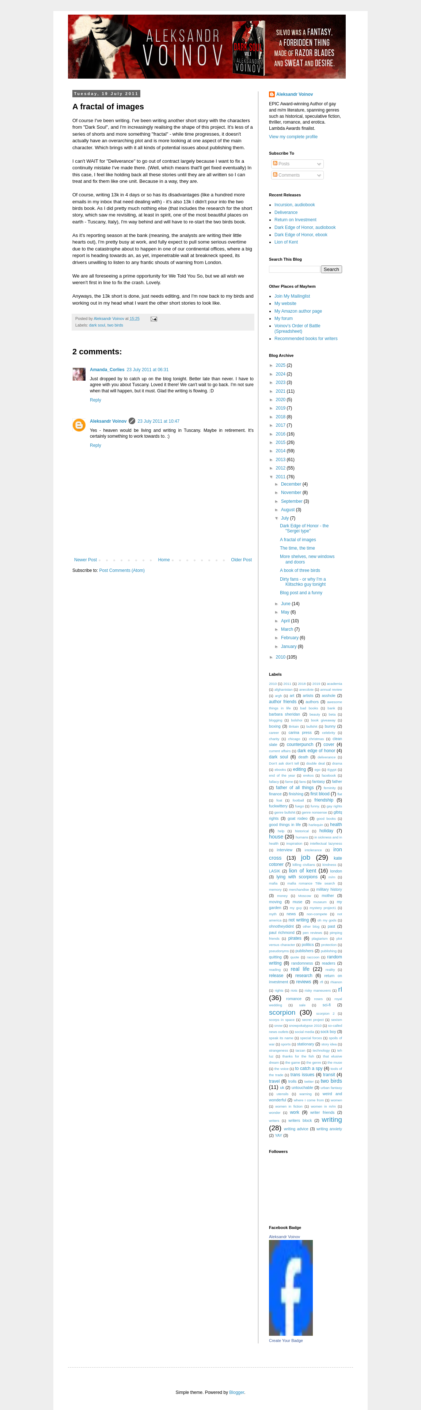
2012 (281, 468)
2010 (281, 657)
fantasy (318, 781)
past (331, 926)
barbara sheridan (284, 714)
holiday (326, 830)
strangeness (278, 1050)
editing (299, 769)
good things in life (285, 824)
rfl (321, 982)
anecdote (306, 689)
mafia (273, 883)
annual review (331, 689)
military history (329, 889)
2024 (281, 374)
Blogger (236, 1392)
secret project (312, 1020)
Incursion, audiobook (294, 204)
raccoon (313, 957)
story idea (329, 1044)
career (274, 733)
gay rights (334, 806)
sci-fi (327, 1005)
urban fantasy (331, 1088)
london (336, 871)
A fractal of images (298, 539)
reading (275, 970)
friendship (323, 800)
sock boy (328, 1031)
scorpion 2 (325, 1013)
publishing (329, 951)
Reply (95, 400)
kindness (329, 865)
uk (282, 1087)
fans (302, 782)
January (289, 646)
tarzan (301, 1050)
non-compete (317, 914)
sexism (336, 1020)
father (337, 781)
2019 (281, 408)
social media (304, 1032)
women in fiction (289, 1106)
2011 (281, 476)
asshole (328, 695)
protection (329, 945)
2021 (281, 391)
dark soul (97, 325)
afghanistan (283, 689)
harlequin (316, 825)
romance (293, 998)
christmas (316, 739)
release (276, 975)
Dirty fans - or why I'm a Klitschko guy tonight (303, 582)
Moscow (304, 896)
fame (289, 782)
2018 (281, 416)
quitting (275, 957)
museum (320, 902)
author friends (282, 701)
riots (294, 990)
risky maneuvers (318, 990)
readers (328, 963)
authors (312, 702)
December (292, 484)
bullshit (311, 726)
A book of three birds (300, 570)
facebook (329, 775)
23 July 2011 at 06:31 (148, 369)
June (286, 603)
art (292, 695)
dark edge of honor (316, 750)
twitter (309, 1081)
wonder (274, 1113)
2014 (281, 450)
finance (275, 794)
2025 (281, 365)
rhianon (336, 982)
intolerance (313, 850)
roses (318, 999)
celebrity (328, 733)
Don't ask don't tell (284, 763)
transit (329, 1074)
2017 (281, 425)
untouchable (302, 1087)
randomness (302, 963)
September (292, 501)
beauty (315, 714)
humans (302, 837)
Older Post (241, 559)
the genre (313, 1062)
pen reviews (312, 933)
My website (285, 303)
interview (285, 850)
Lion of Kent (286, 242)
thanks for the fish (298, 1056)
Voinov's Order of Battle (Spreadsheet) (297, 328)
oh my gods (327, 920)
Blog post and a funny (301, 592)
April (286, 620)
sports (286, 1044)
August (288, 509)
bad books (309, 708)
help (281, 831)
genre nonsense (314, 812)
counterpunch (300, 744)
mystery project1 (323, 908)
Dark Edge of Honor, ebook (300, 234)
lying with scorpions (297, 876)
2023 (281, 382)
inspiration (294, 843)
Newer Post (85, 559)
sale (302, 1005)
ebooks (280, 770)
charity (274, 739)
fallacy (274, 782)
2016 (281, 434)
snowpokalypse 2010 (305, 1025)
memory (275, 889)
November (292, 492)
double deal (315, 763)
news (291, 914)
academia (334, 684)
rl (340, 989)
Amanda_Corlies (107, 369)
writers (274, 1121)
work (294, 1112)
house (276, 837)
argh (278, 696)
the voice (281, 1069)
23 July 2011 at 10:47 (158, 421)
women (336, 1100)
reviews (303, 981)
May (286, 612)
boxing (275, 726)
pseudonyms (279, 951)
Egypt (332, 770)
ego (318, 770)
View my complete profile (293, 136)
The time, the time (297, 548)
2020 (281, 399)
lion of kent (302, 871)
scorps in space (282, 1020)
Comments (286, 175)
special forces (311, 1038)
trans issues (302, 1074)
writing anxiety (329, 1129)
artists (308, 695)
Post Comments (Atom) (122, 570)
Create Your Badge (286, 1340)
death (303, 757)
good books (325, 819)
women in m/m (323, 1106)
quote (294, 957)
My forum (283, 318)
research (303, 975)
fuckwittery (278, 806)
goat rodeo (297, 818)
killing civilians (303, 865)
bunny (330, 726)
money (282, 896)
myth (273, 914)
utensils (283, 1094)
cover (328, 744)
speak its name (281, 1038)
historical (302, 831)
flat (339, 794)
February (290, 637)
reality (330, 970)
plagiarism (320, 938)
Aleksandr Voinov (108, 421)
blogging (275, 720)
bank (331, 708)
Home (164, 559)
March (288, 629)
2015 (281, 442)
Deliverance (285, 212)
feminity (330, 788)
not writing (298, 920)
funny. (315, 806)
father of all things (295, 787)
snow (278, 1025)
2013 (281, 459)
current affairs (280, 751)
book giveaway (323, 720)
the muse (334, 1062)
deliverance (326, 757)
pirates (294, 938)
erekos (308, 775)
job (305, 857)
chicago (294, 739)
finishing (296, 794)
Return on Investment (295, 219)
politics (308, 944)
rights (279, 990)
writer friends (322, 1112)
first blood (319, 793)
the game (292, 1062)
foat (279, 800)
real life (300, 969)
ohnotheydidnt (281, 926)
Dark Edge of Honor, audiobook (304, 227)
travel (274, 1081)
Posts (281, 163)
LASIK (274, 871)
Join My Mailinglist (292, 296)
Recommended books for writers (306, 338)
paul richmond (282, 932)
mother (328, 895)
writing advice (296, 1129)
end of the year (282, 775)
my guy (296, 908)
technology (321, 1050)
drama (337, 763)
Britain (294, 726)
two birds (115, 325)
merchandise (299, 889)
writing (332, 1119)
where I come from (309, 1100)
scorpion (282, 1012)
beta (332, 714)
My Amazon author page (298, 311)
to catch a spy (308, 1068)
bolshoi (296, 720)
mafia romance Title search (311, 883)
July (285, 518)
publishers (304, 951)
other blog (311, 926)
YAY (278, 1135)
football (298, 800)
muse (297, 902)
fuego (299, 806)
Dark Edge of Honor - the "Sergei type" (304, 528)
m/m (332, 877)
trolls (292, 1081)
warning (305, 1094)
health (336, 824)
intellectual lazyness (326, 843)
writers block (300, 1120)
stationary (305, 1044)
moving (275, 902)
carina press (299, 732)
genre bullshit (284, 812)
